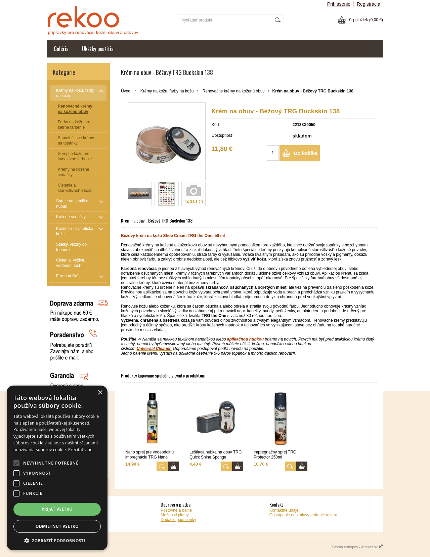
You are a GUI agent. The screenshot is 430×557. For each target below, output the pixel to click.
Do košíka (306, 153)
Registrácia (368, 4)
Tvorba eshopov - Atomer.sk (357, 547)
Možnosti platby (174, 515)
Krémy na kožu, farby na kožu (167, 91)
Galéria (61, 49)
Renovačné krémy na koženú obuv (234, 91)
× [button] (99, 392)
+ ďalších (193, 201)
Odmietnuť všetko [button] (57, 526)
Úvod (125, 91)
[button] (57, 540)
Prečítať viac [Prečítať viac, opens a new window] (80, 449)
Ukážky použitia (98, 49)
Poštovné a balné (176, 510)
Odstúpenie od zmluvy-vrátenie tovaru (303, 515)
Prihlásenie (338, 4)
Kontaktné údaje (284, 510)
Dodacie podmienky (178, 519)
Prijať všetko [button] (57, 509)
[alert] (57, 468)
